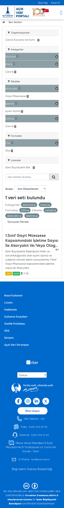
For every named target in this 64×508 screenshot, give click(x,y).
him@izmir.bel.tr (40, 459)
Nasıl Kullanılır (13, 295)
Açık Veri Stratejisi (16, 344)
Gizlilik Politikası (14, 323)
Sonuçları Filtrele (18, 221)
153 (43, 418)
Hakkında (10, 309)
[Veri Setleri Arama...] (27, 177)
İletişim (9, 337)
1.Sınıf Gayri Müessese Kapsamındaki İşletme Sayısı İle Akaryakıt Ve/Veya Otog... (31, 240)
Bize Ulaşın (32, 411)
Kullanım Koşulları (15, 316)
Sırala (9, 188)
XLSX (16, 273)
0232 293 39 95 (38, 426)
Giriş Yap (43, 2)
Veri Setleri (15, 22)
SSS (6, 330)
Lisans (8, 302)
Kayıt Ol (55, 2)
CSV (8, 273)
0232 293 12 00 (40, 435)
